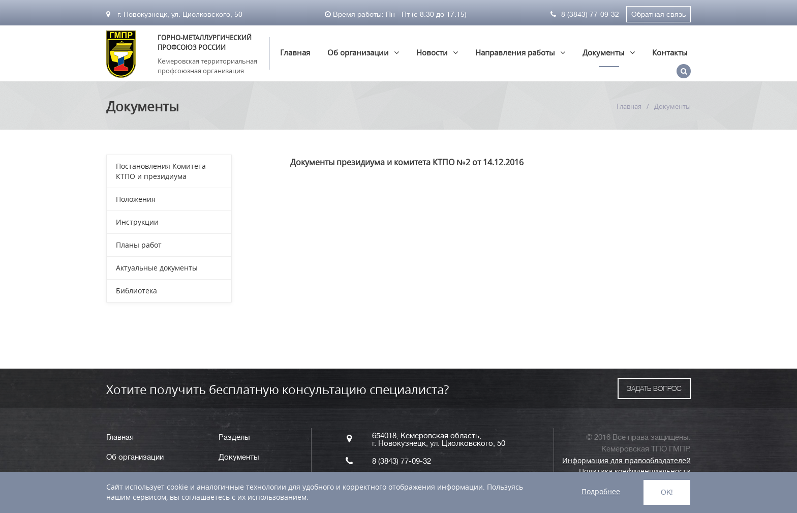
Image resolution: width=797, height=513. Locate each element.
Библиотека (136, 290)
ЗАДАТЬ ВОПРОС (654, 388)
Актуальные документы (157, 268)
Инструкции (137, 222)
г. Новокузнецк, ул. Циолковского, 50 (174, 14)
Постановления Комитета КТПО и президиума (161, 171)
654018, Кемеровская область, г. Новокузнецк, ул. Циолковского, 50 (438, 440)
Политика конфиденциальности (635, 471)
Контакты (670, 52)
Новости (432, 52)
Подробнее (600, 491)
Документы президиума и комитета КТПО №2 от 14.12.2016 (407, 162)
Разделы (234, 437)
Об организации (358, 52)
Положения (136, 199)
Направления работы (515, 52)
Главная (295, 52)
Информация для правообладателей (626, 460)
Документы (604, 52)
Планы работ (139, 245)
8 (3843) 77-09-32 (584, 14)
